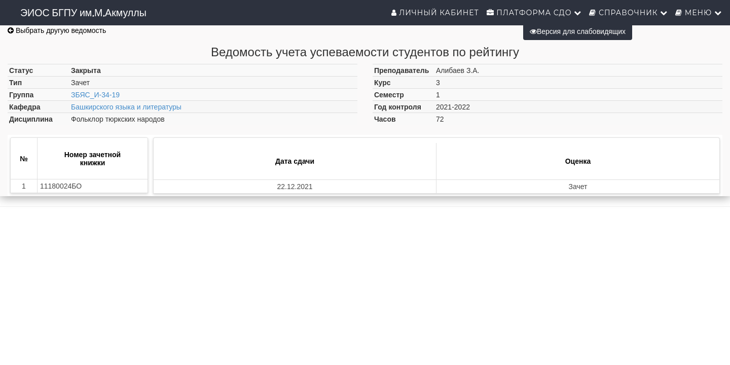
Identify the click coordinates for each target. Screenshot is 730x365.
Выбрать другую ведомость (57, 30)
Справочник (628, 12)
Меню (698, 12)
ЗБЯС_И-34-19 (95, 95)
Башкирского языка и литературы (126, 107)
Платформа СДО (534, 12)
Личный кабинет (435, 12)
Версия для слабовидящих (578, 31)
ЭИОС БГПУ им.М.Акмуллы (83, 13)
